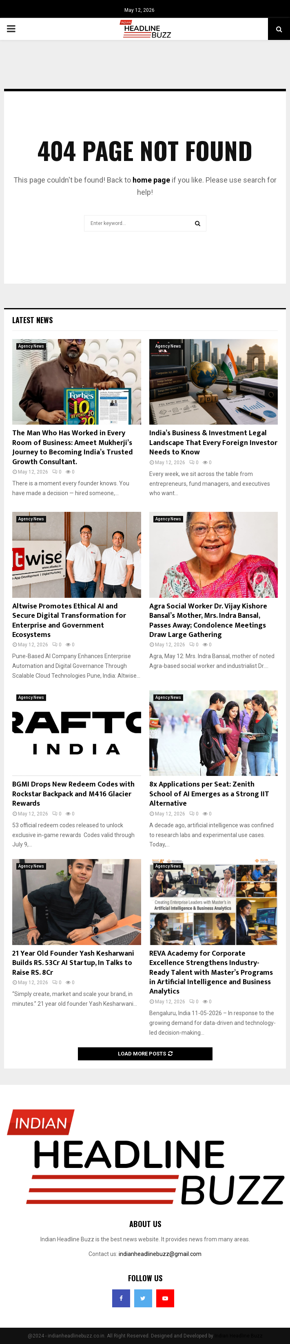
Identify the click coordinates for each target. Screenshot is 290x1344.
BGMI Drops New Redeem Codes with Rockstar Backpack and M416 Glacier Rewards (73, 794)
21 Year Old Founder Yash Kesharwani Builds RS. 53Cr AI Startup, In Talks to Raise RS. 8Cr (73, 963)
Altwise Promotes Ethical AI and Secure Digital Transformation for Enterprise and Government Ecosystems (69, 620)
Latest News (32, 320)
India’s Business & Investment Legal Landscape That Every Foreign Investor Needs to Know (213, 442)
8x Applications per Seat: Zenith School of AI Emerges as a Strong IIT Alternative (209, 794)
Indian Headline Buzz (239, 1336)
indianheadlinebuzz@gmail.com (160, 1254)
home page (151, 180)
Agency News (31, 346)
